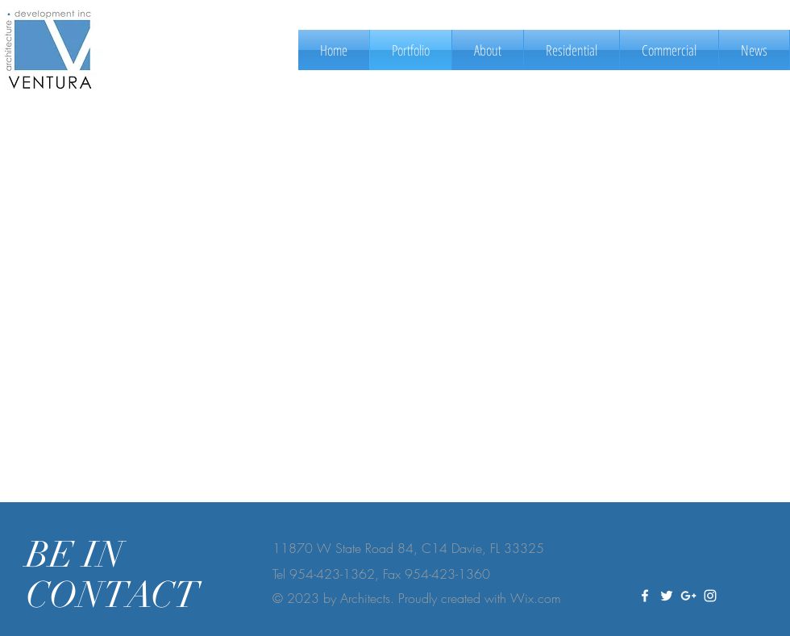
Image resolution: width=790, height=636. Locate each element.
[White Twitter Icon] (667, 596)
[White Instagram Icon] (710, 596)
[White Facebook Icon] (645, 596)
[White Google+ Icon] (688, 596)
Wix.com (535, 598)
